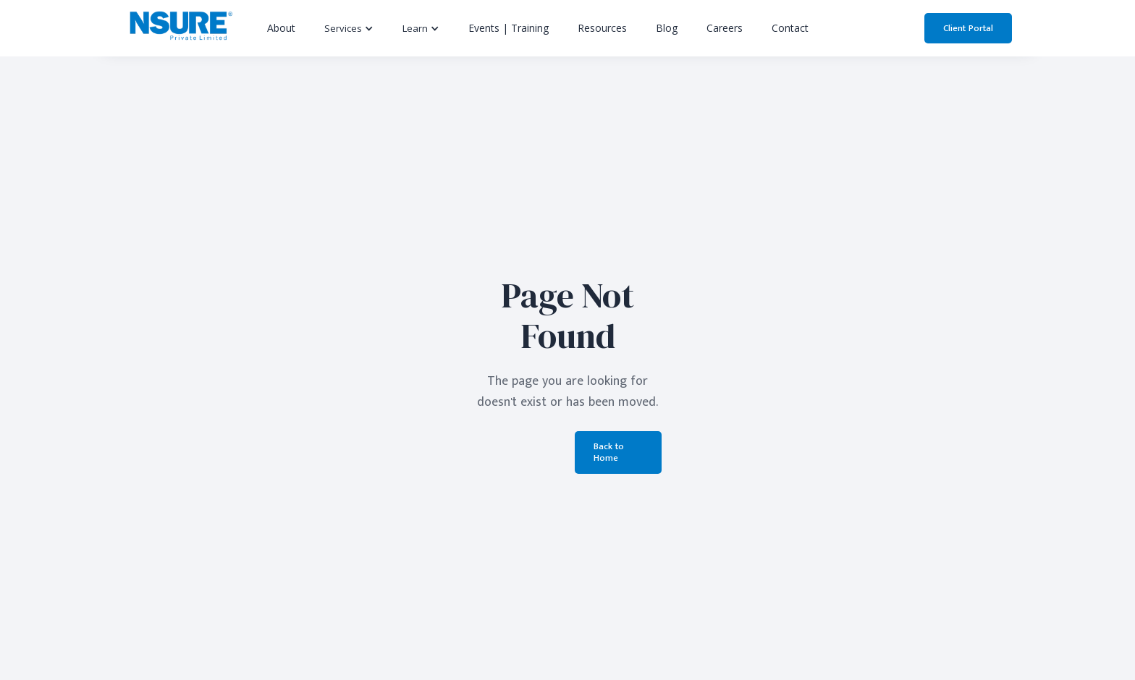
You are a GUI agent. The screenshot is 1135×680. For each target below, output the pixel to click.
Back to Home (609, 452)
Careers (724, 28)
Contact (790, 28)
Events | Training (508, 28)
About (281, 28)
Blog (667, 28)
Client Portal (968, 28)
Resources (602, 28)
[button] (349, 28)
